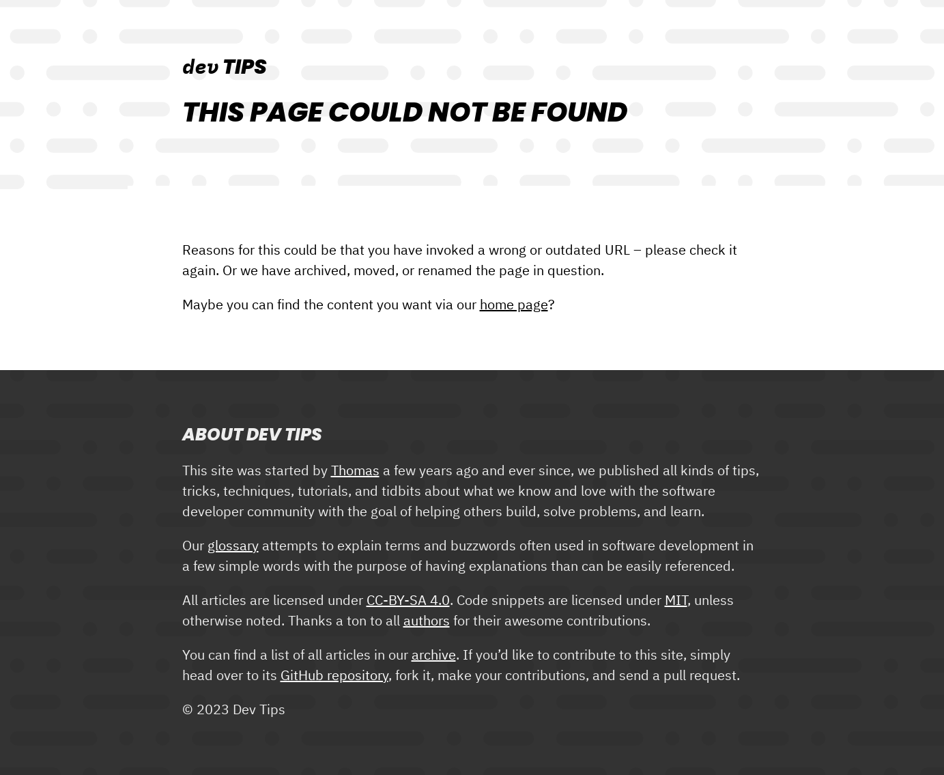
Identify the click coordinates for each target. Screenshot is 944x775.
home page (514, 305)
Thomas (355, 471)
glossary (233, 546)
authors (426, 621)
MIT (676, 601)
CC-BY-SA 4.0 (408, 601)
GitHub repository (334, 676)
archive (434, 655)
